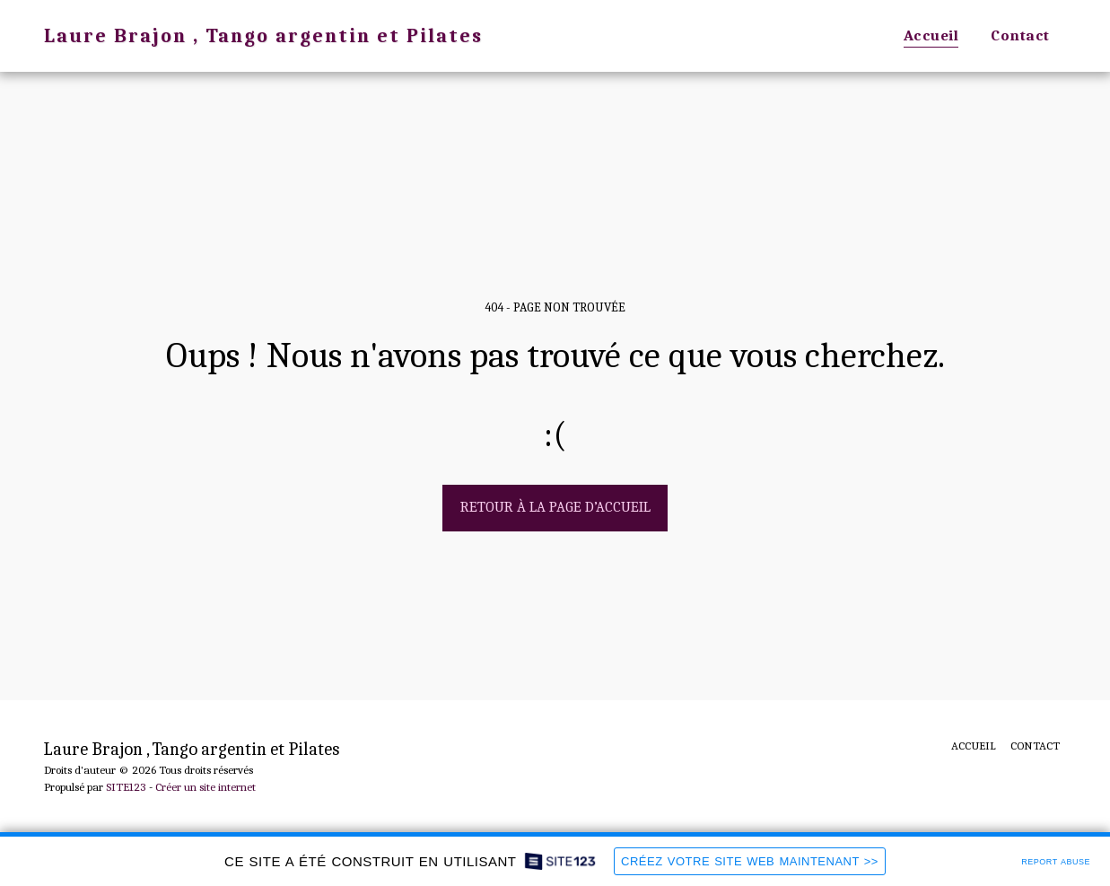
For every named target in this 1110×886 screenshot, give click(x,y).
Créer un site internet (205, 787)
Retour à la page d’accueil (555, 506)
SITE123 (126, 787)
